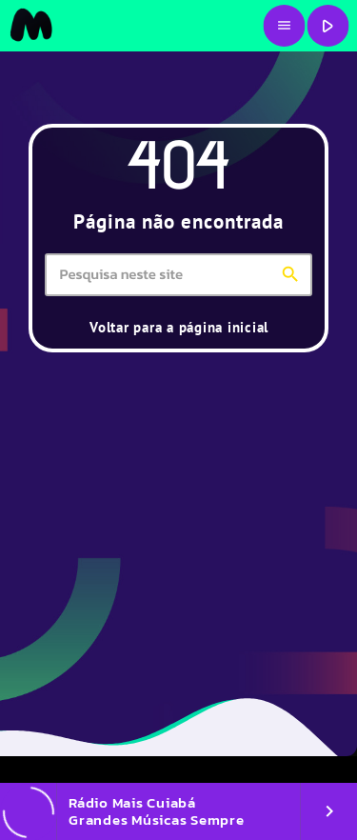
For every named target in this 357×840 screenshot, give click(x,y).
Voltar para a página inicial (178, 327)
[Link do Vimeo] (30, 26)
